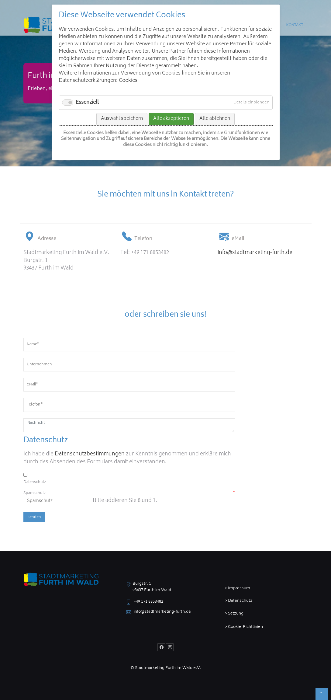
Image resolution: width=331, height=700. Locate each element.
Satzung (235, 613)
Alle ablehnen (214, 119)
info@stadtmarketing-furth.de (255, 252)
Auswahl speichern (122, 119)
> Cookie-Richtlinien (244, 627)
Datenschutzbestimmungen (90, 454)
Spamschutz (129, 493)
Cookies (128, 80)
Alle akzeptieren (171, 119)
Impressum (239, 588)
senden (34, 517)
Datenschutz (34, 482)
